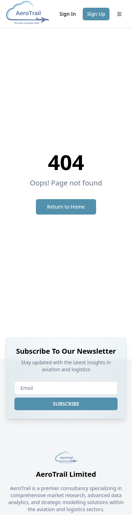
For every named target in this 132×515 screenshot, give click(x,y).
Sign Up (96, 14)
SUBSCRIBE (66, 403)
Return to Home (66, 206)
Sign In (67, 14)
